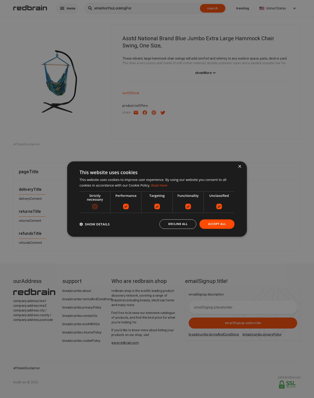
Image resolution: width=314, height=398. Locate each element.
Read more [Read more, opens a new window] (159, 184)
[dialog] (157, 199)
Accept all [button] (216, 224)
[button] (95, 224)
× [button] (239, 166)
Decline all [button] (176, 224)
